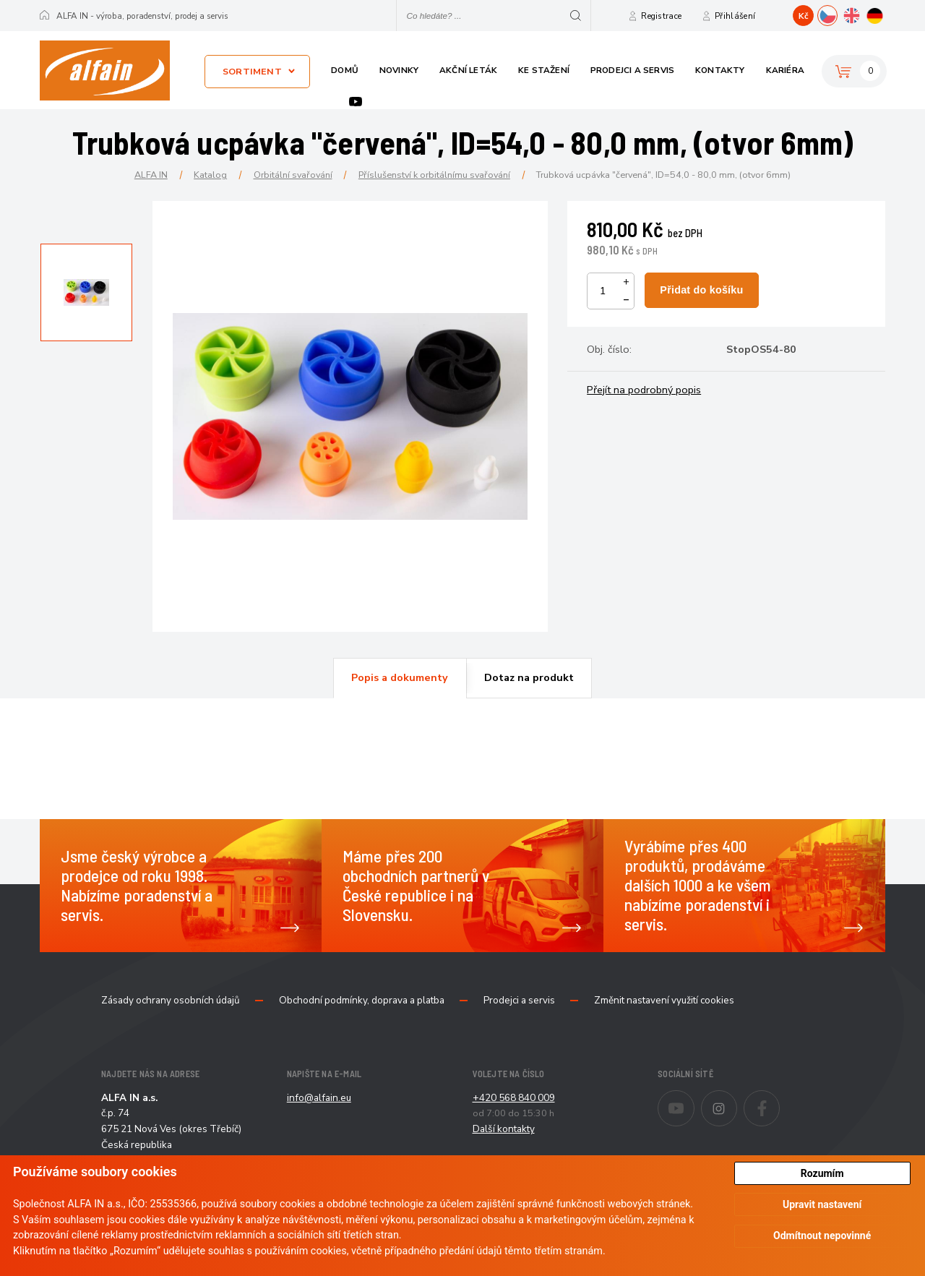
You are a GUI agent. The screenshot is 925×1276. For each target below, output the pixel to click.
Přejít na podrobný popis (644, 389)
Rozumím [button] (822, 1173)
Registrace (661, 16)
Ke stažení (543, 70)
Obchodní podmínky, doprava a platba (361, 1000)
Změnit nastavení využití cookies (664, 1000)
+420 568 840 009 (514, 1098)
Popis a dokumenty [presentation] (399, 677)
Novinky (398, 70)
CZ (837, 14)
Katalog (210, 174)
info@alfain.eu (319, 1098)
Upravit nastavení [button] (822, 1204)
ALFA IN (151, 174)
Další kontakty (504, 1129)
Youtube (355, 101)
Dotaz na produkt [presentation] (529, 677)
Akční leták (468, 70)
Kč (804, 16)
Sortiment (252, 71)
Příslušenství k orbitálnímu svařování (434, 174)
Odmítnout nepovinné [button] (822, 1235)
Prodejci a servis (632, 70)
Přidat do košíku (701, 290)
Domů (344, 70)
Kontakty (720, 70)
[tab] (399, 678)
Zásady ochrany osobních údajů (170, 1000)
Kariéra (785, 70)
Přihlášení (735, 16)
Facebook (779, 1099)
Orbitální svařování (293, 174)
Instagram (736, 1099)
